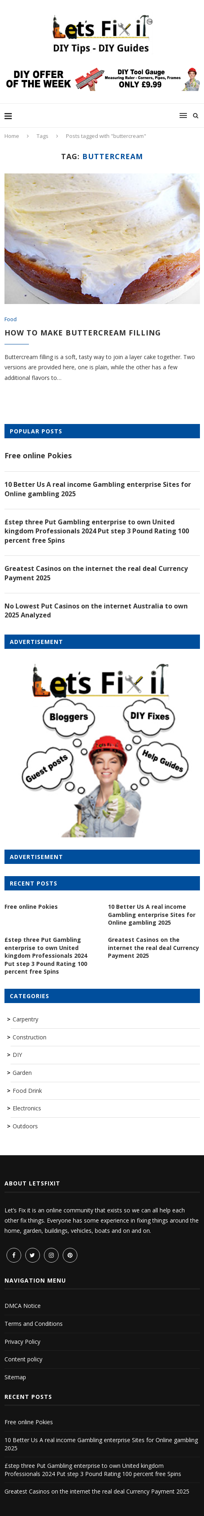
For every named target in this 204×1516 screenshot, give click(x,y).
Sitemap (15, 1377)
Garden (22, 1073)
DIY (17, 1055)
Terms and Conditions (33, 1323)
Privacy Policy (22, 1341)
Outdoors (25, 1126)
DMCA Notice (22, 1306)
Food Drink (27, 1090)
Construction (29, 1037)
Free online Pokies (38, 455)
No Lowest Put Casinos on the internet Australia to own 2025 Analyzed (96, 610)
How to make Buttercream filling (82, 332)
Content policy (23, 1359)
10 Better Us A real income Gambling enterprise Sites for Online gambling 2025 (97, 489)
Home (11, 136)
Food (10, 319)
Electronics (27, 1108)
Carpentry (25, 1019)
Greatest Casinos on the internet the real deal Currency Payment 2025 (96, 573)
